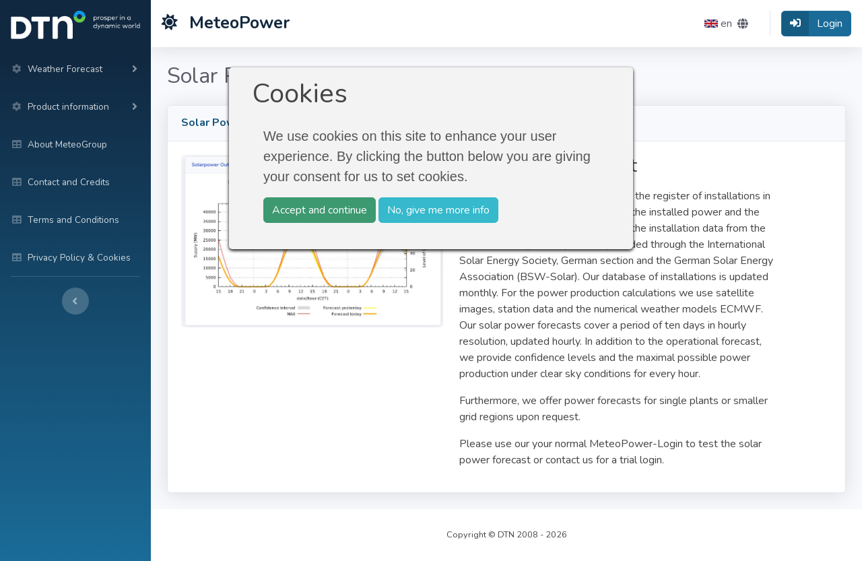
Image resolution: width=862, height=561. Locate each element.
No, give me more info (438, 210)
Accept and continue (319, 210)
